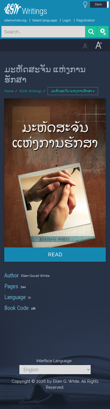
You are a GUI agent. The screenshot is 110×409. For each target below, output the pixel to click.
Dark (98, 4)
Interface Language (54, 360)
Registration (85, 20)
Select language (44, 20)
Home (9, 91)
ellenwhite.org (15, 20)
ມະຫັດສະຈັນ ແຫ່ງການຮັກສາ (73, 91)
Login (66, 20)
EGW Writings (30, 91)
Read (55, 254)
